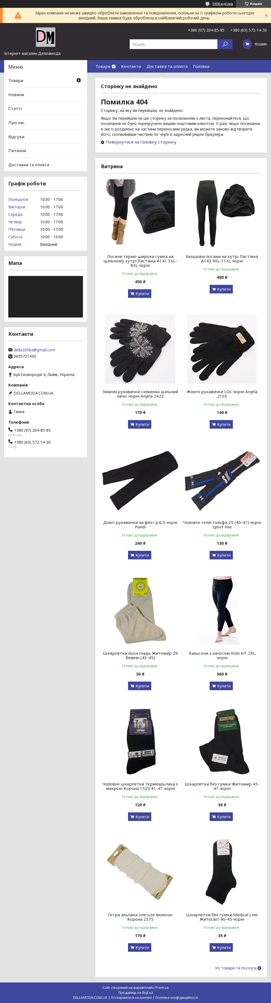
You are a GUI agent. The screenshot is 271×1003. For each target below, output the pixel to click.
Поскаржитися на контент (131, 997)
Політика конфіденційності (176, 997)
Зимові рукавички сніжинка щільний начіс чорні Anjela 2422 (140, 393)
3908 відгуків (222, 3)
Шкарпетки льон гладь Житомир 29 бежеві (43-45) (140, 655)
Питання (17, 150)
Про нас (167, 78)
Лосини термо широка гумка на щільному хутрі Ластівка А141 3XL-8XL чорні (140, 260)
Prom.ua (162, 987)
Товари (102, 66)
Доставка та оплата (167, 66)
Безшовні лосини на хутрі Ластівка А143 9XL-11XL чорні (222, 258)
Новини (16, 94)
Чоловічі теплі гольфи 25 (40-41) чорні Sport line (222, 524)
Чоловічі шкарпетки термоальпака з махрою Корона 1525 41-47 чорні (140, 786)
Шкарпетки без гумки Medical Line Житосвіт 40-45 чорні (222, 916)
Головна (201, 66)
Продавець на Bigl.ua (135, 992)
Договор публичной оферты (124, 78)
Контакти (131, 66)
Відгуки (16, 136)
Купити (142, 293)
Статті (15, 108)
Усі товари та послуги (235, 968)
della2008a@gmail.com (34, 349)
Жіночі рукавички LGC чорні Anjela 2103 (222, 393)
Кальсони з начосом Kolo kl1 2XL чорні (222, 655)
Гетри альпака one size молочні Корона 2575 (140, 916)
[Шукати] (225, 44)
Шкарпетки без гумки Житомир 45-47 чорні (222, 786)
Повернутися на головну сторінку (141, 142)
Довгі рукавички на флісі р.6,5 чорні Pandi (140, 524)
